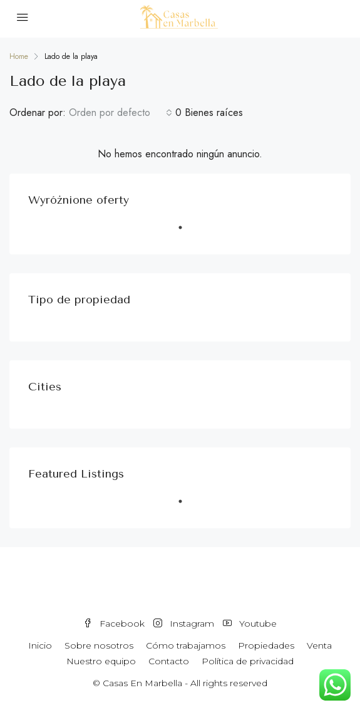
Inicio (40, 645)
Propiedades (266, 645)
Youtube (250, 623)
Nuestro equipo (101, 661)
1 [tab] (186, 232)
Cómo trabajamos (185, 645)
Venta (319, 645)
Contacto (168, 661)
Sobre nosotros (98, 645)
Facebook (114, 623)
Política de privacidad (248, 661)
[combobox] (120, 113)
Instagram (183, 623)
